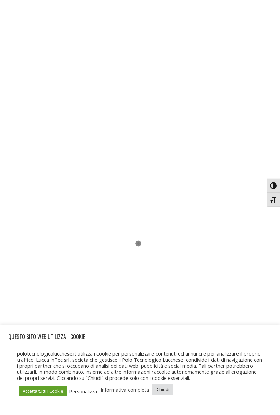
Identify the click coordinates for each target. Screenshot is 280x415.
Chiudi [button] (163, 389)
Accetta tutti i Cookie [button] (43, 391)
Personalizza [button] (83, 391)
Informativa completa (125, 390)
